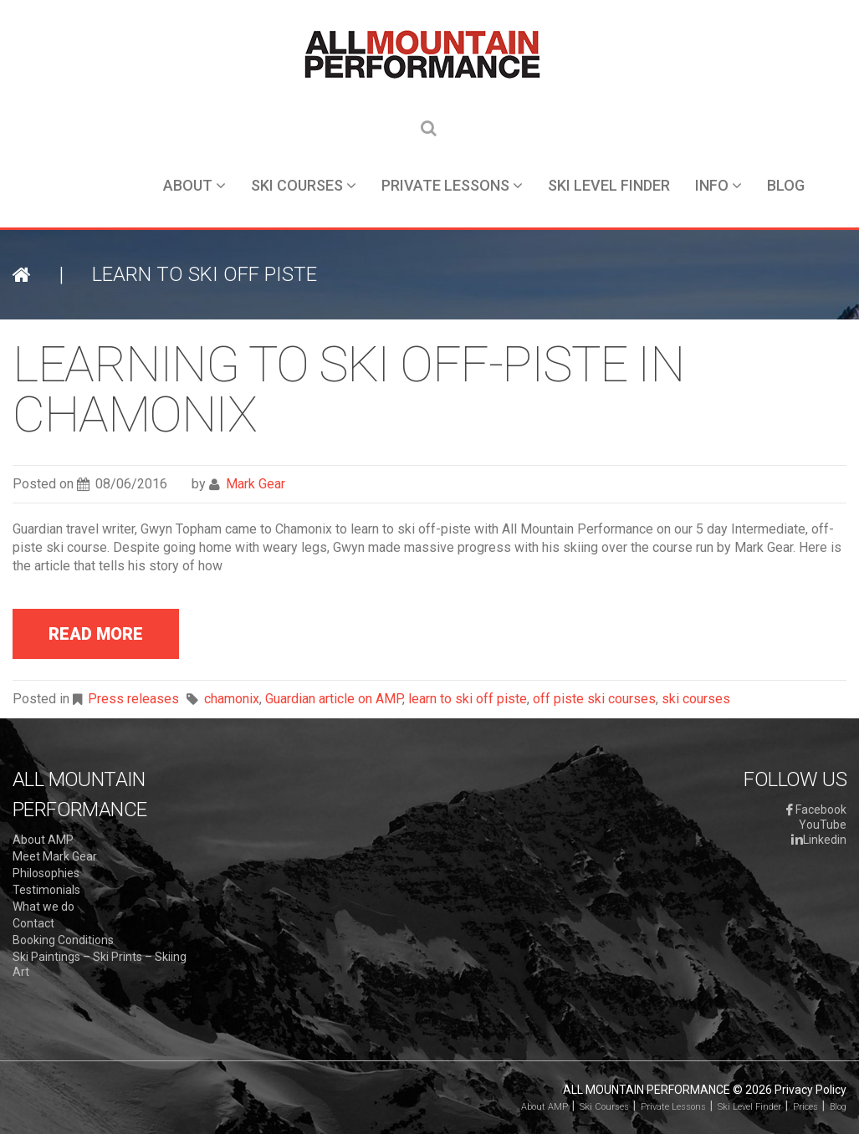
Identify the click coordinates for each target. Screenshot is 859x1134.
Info (718, 185)
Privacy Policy (810, 1089)
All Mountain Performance (646, 1089)
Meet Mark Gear (55, 856)
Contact (33, 923)
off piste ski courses (594, 699)
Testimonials (46, 889)
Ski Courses (303, 185)
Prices (805, 1106)
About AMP (43, 839)
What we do (43, 906)
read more (96, 634)
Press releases (133, 699)
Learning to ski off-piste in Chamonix (348, 389)
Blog (786, 185)
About (194, 185)
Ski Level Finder (609, 185)
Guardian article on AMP (333, 699)
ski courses (696, 699)
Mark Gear (255, 484)
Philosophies (46, 873)
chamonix (231, 699)
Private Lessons (452, 185)
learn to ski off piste (467, 699)
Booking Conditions (63, 940)
